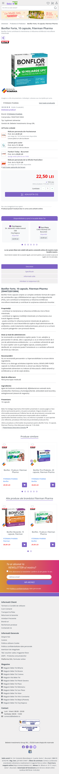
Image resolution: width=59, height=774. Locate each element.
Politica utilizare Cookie (10, 643)
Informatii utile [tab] (29, 276)
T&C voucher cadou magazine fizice (15, 653)
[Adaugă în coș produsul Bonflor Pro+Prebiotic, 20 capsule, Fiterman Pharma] (52, 485)
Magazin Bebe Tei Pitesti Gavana (15, 680)
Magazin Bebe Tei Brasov (12, 671)
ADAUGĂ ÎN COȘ (29, 194)
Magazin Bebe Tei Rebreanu (13, 687)
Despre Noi (5, 637)
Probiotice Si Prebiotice (17, 24)
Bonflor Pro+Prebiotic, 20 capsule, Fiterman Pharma (43, 471)
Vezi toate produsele (47, 103)
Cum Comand (6, 609)
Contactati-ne (6, 628)
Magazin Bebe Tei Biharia (12, 668)
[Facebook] (23, 746)
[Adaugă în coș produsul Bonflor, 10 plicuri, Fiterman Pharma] (24, 485)
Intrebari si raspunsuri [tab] (29, 281)
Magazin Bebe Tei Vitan (11, 693)
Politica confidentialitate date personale (16, 646)
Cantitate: (36, 188)
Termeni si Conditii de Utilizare (13, 606)
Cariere (4, 640)
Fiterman (6, 541)
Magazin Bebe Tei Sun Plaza (13, 690)
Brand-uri (5, 621)
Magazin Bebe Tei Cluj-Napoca (14, 703)
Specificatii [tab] (29, 271)
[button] (22, 244)
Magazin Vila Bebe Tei (10, 677)
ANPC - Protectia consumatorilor (13, 656)
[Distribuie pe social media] (3, 38)
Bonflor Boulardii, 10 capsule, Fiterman (15, 533)
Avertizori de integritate (10, 649)
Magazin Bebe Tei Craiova (12, 674)
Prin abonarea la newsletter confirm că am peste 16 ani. (30, 571)
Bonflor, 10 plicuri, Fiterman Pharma (15, 471)
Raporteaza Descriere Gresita (15, 427)
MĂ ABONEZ (29, 582)
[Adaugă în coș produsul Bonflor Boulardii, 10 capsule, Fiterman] (24, 544)
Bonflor (6, 481)
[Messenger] (27, 746)
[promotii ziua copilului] (29, 15)
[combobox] (29, 8)
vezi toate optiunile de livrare (13, 167)
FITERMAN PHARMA (14, 114)
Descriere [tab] (29, 266)
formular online (19, 659)
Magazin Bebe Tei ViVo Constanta (15, 696)
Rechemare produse (9, 625)
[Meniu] (3, 3)
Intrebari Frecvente (8, 618)
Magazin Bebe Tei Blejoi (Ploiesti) (15, 699)
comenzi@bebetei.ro (12, 716)
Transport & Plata (8, 612)
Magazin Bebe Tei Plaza (11, 684)
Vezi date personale (24, 588)
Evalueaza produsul (8, 110)
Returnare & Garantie (9, 615)
